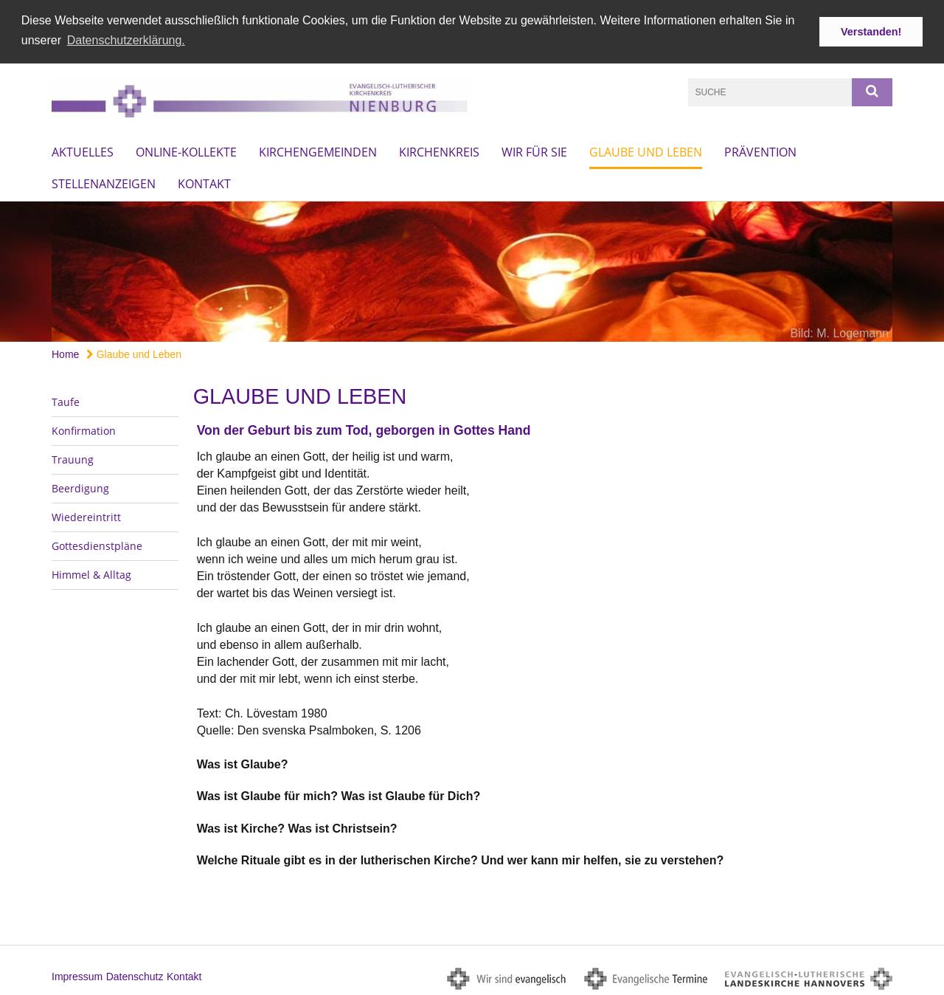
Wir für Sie (534, 150)
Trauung (73, 458)
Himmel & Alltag (91, 573)
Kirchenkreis (439, 150)
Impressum (77, 975)
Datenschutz (135, 975)
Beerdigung (80, 487)
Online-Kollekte (186, 150)
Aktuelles (83, 150)
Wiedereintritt (86, 516)
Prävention (760, 150)
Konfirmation (84, 429)
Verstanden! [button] (871, 32)
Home (65, 353)
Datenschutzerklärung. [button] (126, 40)
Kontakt (204, 182)
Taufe (66, 400)
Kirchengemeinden (318, 150)
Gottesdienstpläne (97, 544)
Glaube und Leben (645, 150)
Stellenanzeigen (104, 182)
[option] (472, 270)
